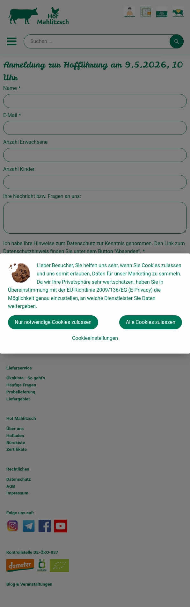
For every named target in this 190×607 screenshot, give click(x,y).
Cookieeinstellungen (95, 338)
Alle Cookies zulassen (150, 322)
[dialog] (95, 303)
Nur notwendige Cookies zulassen (53, 322)
